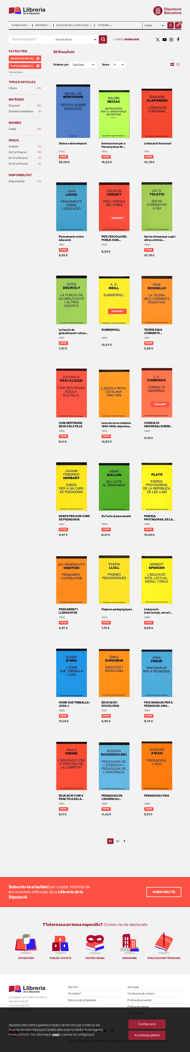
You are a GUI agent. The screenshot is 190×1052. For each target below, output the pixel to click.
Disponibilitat (22, 181)
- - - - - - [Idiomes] (154, 25)
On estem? (74, 993)
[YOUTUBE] (165, 40)
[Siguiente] (124, 841)
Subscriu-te (164, 892)
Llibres (22, 88)
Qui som (73, 987)
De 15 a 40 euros (22, 164)
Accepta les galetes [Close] (147, 1035)
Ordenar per (61, 64)
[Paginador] (118, 65)
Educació (22, 106)
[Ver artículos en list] (178, 64)
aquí (55, 1034)
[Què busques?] (31, 39)
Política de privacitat (139, 1000)
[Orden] (83, 65)
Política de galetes (138, 1006)
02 (117, 841)
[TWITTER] (158, 40)
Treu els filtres (16, 72)
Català (22, 129)
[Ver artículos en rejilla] (172, 64)
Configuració (147, 1024)
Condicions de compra (141, 993)
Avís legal (133, 987)
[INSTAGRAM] (171, 40)
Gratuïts (22, 146)
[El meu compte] (170, 25)
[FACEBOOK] (178, 40)
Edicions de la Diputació (82, 1000)
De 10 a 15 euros (22, 158)
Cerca (126, 39)
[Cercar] (103, 39)
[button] (178, 25)
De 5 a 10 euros (22, 152)
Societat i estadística (22, 111)
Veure (105, 64)
